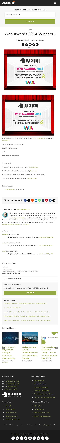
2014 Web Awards (39, 138)
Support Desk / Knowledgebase (44, 397)
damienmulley (5, 242)
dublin (14, 271)
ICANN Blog (38, 406)
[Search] (4, 278)
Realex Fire (5, 140)
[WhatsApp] (33, 44)
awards (7, 271)
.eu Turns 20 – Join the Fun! (12, 308)
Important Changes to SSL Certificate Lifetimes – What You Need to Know (27, 312)
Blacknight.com (39, 380)
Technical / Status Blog (41, 391)
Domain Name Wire (12, 416)
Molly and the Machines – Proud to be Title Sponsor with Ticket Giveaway (27, 316)
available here (32, 178)
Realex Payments (28, 271)
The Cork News (33, 167)
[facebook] (13, 438)
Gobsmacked (9, 189)
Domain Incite (10, 409)
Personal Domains (40, 384)
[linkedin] (38, 438)
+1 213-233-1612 (11, 389)
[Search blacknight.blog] (30, 278)
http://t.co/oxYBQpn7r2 (46, 237)
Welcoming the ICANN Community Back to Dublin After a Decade (30, 353)
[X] (26, 44)
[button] (3, 348)
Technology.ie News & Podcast (44, 394)
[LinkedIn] (30, 44)
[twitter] (21, 438)
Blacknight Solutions (17, 434)
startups (36, 271)
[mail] (42, 438)
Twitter (17, 224)
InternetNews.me (11, 413)
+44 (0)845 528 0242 (12, 384)
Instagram (26, 224)
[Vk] (50, 200)
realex (22, 271)
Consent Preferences (43, 434)
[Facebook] (23, 44)
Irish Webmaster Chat (13, 419)
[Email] (37, 44)
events (18, 271)
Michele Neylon (38, 40)
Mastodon (11, 224)
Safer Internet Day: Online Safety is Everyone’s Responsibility (8, 353)
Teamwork (33, 171)
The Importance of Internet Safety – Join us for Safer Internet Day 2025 (49, 353)
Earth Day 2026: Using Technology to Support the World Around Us (25, 303)
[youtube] (26, 438)
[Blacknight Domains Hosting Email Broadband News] (8, 2)
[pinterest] (34, 438)
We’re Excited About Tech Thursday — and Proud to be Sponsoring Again (27, 320)
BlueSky (4, 224)
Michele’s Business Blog (42, 413)
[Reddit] (32, 200)
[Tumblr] (43, 200)
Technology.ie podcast (17, 218)
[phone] (47, 438)
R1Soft (3, 251)
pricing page (46, 425)
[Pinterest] (46, 200)
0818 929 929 (11, 387)
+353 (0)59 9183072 (13, 381)
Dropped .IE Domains (41, 387)
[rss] (17, 438)
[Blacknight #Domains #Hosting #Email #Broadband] (11, 393)
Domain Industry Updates (42, 416)
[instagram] (30, 438)
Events (30, 29)
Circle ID (8, 406)
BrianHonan (5, 234)
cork (11, 271)
